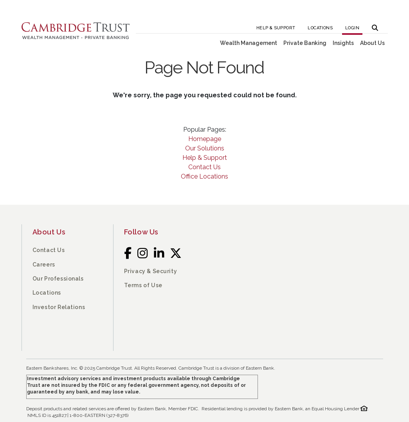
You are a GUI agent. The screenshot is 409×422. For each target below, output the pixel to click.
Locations (320, 27)
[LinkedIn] (159, 253)
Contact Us (204, 167)
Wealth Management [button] (248, 43)
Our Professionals (58, 278)
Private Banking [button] (304, 43)
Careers (43, 264)
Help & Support (275, 27)
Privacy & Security (150, 271)
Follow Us (141, 232)
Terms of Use (143, 285)
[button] (375, 25)
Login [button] (352, 27)
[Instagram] (142, 253)
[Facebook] (128, 253)
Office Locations (204, 176)
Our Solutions (204, 148)
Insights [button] (343, 43)
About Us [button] (372, 43)
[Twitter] (176, 253)
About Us (49, 232)
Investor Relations (58, 307)
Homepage (204, 139)
